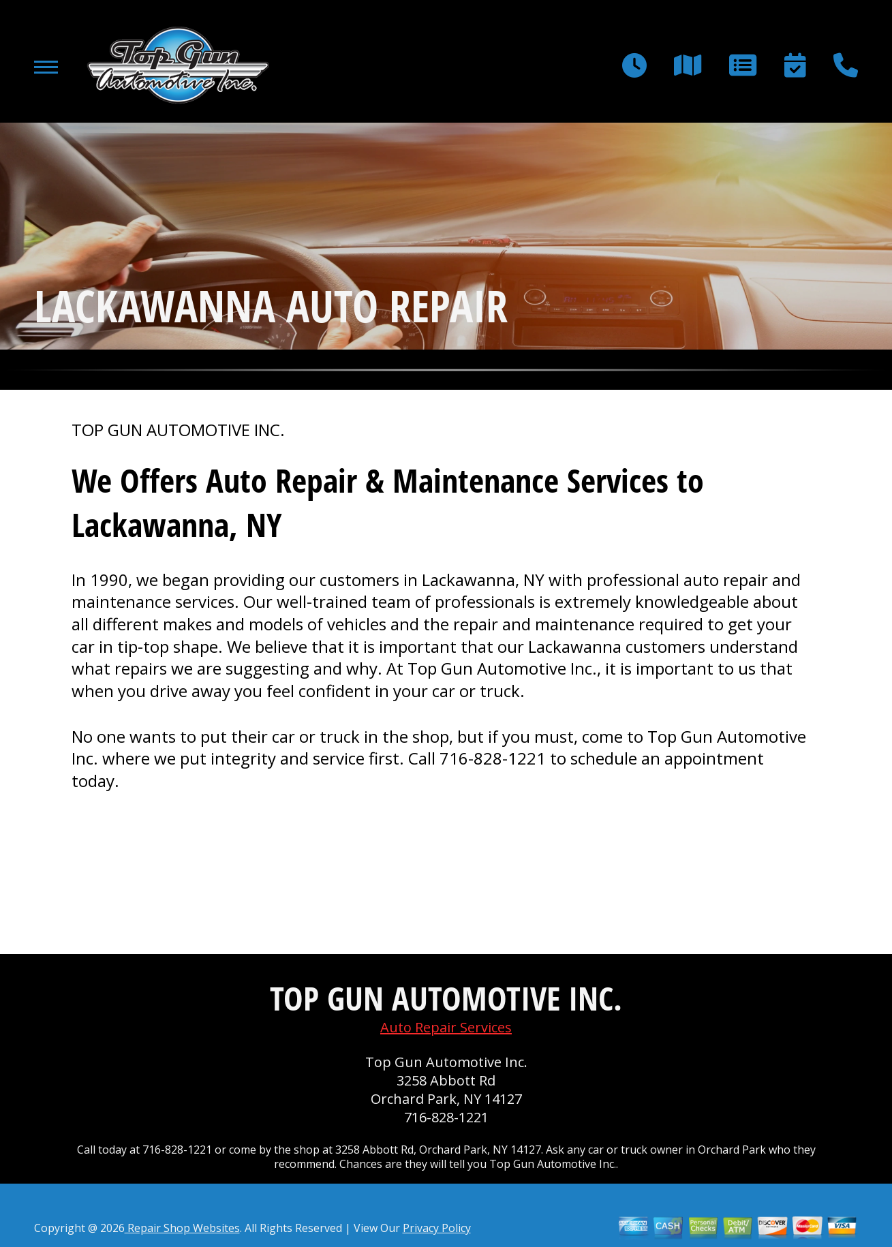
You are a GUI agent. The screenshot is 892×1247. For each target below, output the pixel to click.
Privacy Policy (437, 1227)
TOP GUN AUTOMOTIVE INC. (178, 430)
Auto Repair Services (446, 1027)
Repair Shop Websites (182, 1227)
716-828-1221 (493, 758)
